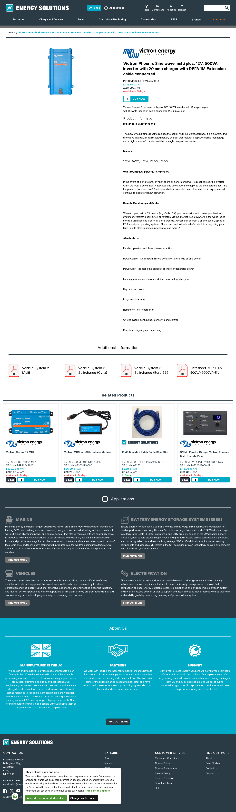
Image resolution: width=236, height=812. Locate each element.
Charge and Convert (52, 22)
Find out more (17, 559)
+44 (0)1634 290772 (18, 780)
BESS (175, 22)
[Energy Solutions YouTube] (18, 791)
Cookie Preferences (166, 768)
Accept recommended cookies (46, 798)
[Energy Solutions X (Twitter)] (12, 791)
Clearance (219, 19)
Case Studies (213, 763)
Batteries (20, 22)
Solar (82, 22)
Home (12, 32)
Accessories (149, 22)
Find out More (118, 721)
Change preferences (83, 798)
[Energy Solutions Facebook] (5, 791)
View (11, 479)
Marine (108, 763)
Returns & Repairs (164, 778)
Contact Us (211, 768)
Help (157, 788)
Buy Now (139, 98)
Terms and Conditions (167, 758)
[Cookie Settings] (14, 796)
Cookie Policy (162, 763)
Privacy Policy (162, 773)
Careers (210, 773)
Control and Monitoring (113, 22)
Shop (107, 758)
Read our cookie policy (97, 790)
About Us (211, 758)
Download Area (163, 783)
